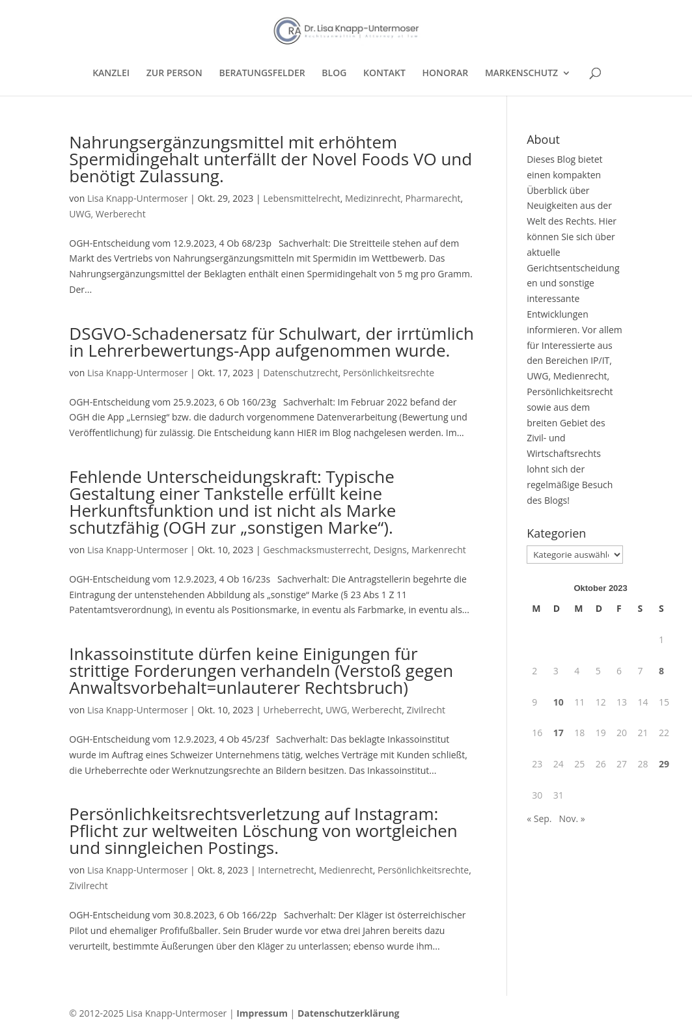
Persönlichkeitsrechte (388, 372)
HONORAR (445, 73)
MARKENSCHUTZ (521, 73)
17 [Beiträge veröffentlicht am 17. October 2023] (558, 732)
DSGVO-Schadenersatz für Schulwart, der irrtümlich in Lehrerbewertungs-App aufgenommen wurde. (271, 342)
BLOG (334, 73)
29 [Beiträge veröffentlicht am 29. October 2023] (664, 764)
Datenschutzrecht (300, 372)
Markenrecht (438, 549)
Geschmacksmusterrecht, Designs (334, 549)
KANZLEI (111, 73)
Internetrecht (286, 870)
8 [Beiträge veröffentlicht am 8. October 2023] (661, 671)
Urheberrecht (291, 710)
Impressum (262, 1013)
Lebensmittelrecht (301, 198)
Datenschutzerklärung (349, 1013)
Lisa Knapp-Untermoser (137, 198)
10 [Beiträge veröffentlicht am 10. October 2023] (558, 702)
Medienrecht (346, 870)
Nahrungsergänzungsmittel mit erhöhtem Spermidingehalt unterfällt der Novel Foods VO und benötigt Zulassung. (270, 158)
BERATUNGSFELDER (262, 73)
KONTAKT (384, 73)
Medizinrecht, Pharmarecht (402, 198)
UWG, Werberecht (107, 214)
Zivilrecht (426, 710)
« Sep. (539, 818)
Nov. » (572, 818)
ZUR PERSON (174, 73)
